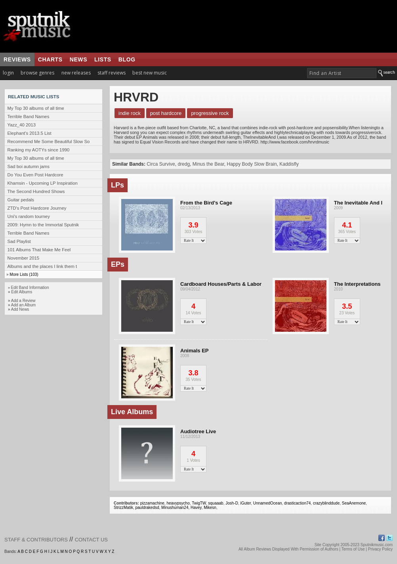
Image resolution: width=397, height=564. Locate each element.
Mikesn (210, 507)
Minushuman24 (174, 507)
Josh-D (231, 503)
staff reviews (111, 72)
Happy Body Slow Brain (252, 164)
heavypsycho (177, 503)
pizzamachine (152, 503)
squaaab (215, 503)
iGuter (245, 503)
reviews (17, 59)
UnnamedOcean (267, 503)
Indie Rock (129, 113)
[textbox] (341, 73)
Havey (196, 507)
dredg (184, 164)
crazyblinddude (326, 503)
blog (127, 59)
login (8, 72)
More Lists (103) (24, 274)
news (78, 59)
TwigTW (199, 503)
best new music (149, 72)
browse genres (37, 72)
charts (50, 59)
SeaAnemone (354, 503)
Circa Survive (161, 164)
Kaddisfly (289, 164)
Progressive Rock (210, 113)
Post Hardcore (166, 113)
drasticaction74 (297, 503)
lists (102, 59)
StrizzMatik (123, 507)
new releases (76, 72)
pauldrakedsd (147, 507)
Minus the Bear (208, 164)
